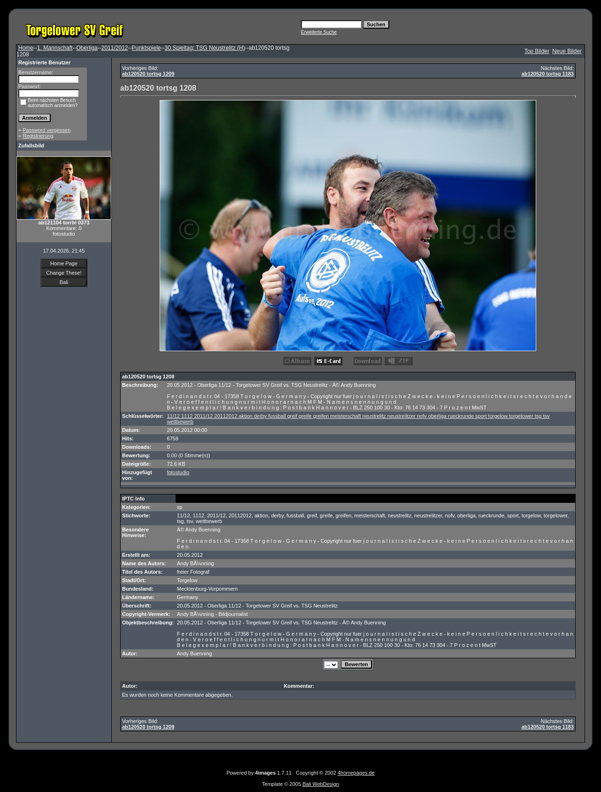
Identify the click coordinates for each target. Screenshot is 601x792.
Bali (64, 282)
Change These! (63, 273)
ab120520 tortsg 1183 (548, 74)
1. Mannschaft (54, 48)
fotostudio (178, 472)
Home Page (63, 263)
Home (25, 48)
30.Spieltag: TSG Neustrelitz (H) (205, 48)
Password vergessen (46, 130)
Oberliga (86, 48)
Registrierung (38, 135)
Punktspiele (146, 48)
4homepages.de (356, 773)
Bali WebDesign (320, 784)
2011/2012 (114, 48)
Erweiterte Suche (319, 32)
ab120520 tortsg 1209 (148, 74)
